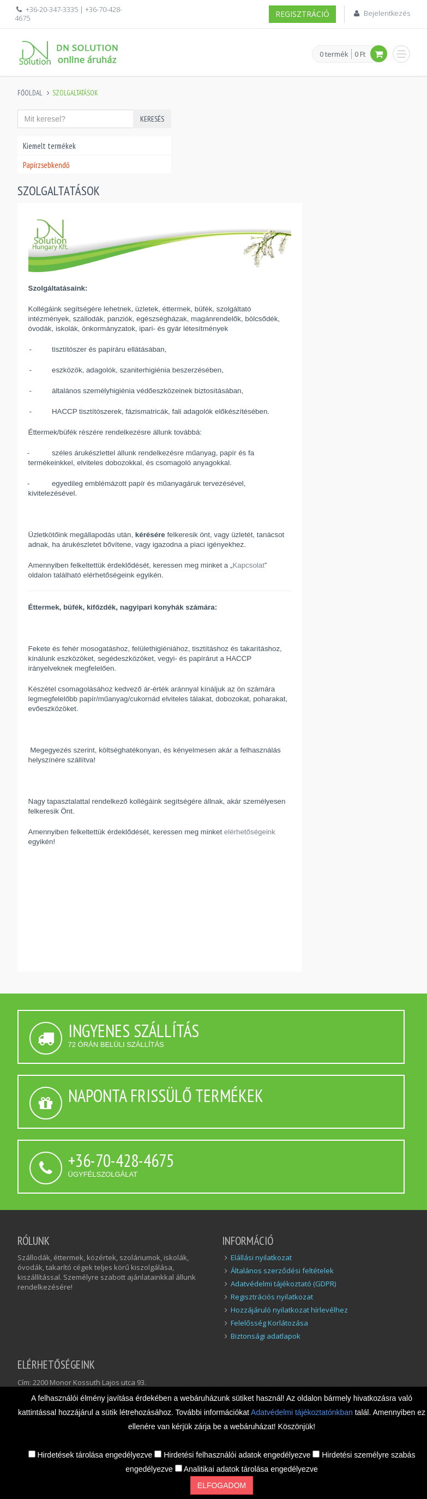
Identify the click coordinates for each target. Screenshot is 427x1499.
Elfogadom (221, 1485)
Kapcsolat (248, 565)
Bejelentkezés (387, 13)
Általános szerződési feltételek (282, 1270)
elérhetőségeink (249, 832)
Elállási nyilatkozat (261, 1257)
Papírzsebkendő (46, 165)
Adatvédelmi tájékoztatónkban (303, 1412)
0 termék (334, 54)
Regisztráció (302, 14)
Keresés (152, 119)
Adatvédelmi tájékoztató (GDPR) (283, 1284)
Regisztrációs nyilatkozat (272, 1297)
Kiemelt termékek (49, 146)
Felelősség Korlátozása (269, 1323)
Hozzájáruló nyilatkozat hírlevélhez (289, 1310)
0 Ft (359, 54)
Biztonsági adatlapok (265, 1336)
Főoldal (30, 93)
